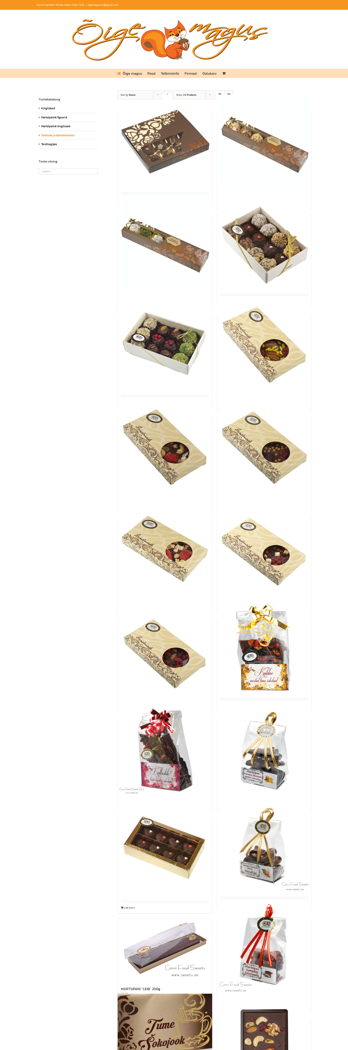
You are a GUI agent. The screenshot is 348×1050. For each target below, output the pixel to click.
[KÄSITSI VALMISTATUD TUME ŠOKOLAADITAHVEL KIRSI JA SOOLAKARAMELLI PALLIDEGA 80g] (264, 445)
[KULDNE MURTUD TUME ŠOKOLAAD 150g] (264, 648)
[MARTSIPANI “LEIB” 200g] (165, 950)
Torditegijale (49, 144)
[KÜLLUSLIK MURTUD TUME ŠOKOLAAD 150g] (165, 749)
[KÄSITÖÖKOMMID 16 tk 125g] (165, 142)
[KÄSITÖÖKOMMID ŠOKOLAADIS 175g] (264, 243)
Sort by (128, 94)
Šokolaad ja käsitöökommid (57, 135)
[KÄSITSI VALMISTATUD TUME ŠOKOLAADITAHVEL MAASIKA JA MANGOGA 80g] (165, 546)
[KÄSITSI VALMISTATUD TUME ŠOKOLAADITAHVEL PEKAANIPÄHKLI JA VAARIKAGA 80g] (264, 344)
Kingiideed (48, 108)
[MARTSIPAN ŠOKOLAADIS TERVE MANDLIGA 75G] (264, 846)
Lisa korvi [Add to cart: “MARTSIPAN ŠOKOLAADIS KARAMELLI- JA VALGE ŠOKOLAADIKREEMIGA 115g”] (129, 907)
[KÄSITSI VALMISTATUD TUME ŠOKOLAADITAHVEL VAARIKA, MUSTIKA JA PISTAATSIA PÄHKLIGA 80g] (165, 648)
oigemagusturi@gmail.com (103, 4)
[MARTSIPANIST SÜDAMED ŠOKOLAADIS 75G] (264, 947)
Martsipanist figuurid (54, 117)
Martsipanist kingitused (55, 126)
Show (186, 94)
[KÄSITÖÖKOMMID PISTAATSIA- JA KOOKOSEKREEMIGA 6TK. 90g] (165, 243)
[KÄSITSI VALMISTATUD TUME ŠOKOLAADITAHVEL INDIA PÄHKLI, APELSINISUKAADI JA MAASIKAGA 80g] (165, 445)
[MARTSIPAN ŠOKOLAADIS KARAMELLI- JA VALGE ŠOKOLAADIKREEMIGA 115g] (165, 846)
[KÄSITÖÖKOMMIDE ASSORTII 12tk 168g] (165, 344)
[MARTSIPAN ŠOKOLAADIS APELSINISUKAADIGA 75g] (264, 749)
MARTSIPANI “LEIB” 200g (140, 988)
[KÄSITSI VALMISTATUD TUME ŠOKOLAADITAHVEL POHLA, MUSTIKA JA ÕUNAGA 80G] (264, 546)
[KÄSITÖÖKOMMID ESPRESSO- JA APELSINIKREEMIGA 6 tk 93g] (264, 142)
